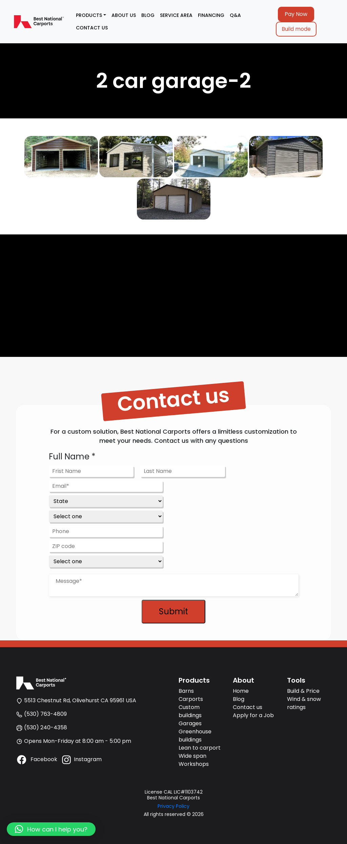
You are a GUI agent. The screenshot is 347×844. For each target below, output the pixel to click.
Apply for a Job (253, 715)
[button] (51, 829)
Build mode (296, 29)
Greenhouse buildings (195, 736)
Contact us (247, 707)
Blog (238, 699)
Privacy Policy (173, 806)
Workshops (194, 764)
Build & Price (303, 691)
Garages (190, 723)
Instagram (81, 759)
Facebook (36, 759)
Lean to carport (200, 748)
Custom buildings (190, 711)
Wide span (192, 756)
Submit (173, 611)
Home (241, 691)
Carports (191, 699)
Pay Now (296, 14)
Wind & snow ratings (304, 703)
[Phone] (106, 531)
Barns (186, 691)
